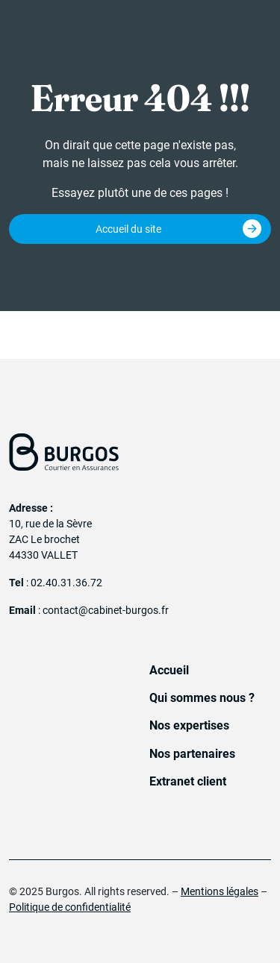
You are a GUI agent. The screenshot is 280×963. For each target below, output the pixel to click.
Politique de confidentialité (70, 907)
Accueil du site (128, 229)
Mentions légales (219, 891)
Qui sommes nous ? (202, 698)
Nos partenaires (192, 754)
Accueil (169, 670)
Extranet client (187, 781)
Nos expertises (189, 725)
